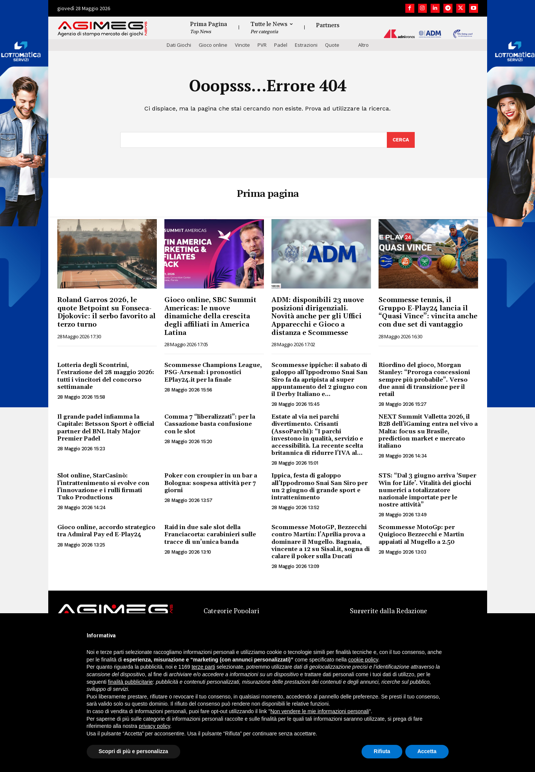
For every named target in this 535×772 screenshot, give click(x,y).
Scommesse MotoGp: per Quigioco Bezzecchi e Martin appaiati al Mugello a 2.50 (421, 534)
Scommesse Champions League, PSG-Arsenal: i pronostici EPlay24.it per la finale (213, 372)
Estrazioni (306, 44)
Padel (280, 44)
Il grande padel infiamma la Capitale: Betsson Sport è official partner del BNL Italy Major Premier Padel (105, 427)
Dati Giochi (179, 44)
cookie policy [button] (363, 660)
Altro (363, 44)
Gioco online (213, 44)
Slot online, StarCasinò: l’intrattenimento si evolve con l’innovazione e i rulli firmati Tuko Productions (103, 486)
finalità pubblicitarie (130, 682)
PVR (262, 44)
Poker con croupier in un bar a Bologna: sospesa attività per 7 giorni (210, 483)
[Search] (401, 140)
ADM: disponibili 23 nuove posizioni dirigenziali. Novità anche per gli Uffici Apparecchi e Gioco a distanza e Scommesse (317, 316)
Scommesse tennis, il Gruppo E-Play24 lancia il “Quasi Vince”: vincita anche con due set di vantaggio (428, 312)
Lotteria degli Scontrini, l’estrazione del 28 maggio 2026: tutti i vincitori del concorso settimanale (105, 376)
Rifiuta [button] (382, 751)
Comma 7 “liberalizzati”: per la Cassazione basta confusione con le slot (209, 424)
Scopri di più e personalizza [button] (133, 751)
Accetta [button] (427, 751)
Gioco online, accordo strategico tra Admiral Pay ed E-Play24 (106, 530)
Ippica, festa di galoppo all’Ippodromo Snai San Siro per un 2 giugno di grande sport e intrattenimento (319, 486)
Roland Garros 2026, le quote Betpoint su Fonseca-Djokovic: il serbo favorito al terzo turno (106, 312)
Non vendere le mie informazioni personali (319, 711)
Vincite (242, 44)
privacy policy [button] (154, 726)
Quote (332, 44)
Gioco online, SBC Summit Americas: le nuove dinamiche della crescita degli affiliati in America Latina (210, 316)
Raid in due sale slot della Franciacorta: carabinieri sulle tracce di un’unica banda (210, 534)
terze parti (203, 667)
